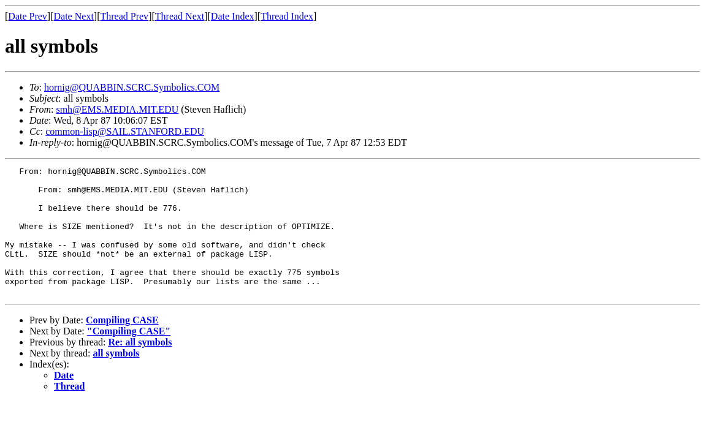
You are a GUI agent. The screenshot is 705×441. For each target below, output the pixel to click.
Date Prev (27, 16)
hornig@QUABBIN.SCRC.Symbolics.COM (131, 87)
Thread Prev (124, 16)
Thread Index (287, 16)
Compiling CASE (122, 346)
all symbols (116, 379)
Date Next (74, 16)
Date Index (232, 16)
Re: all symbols (140, 368)
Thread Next (179, 16)
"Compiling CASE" (128, 357)
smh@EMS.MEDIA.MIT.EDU (117, 109)
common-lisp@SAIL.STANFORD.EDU (124, 131)
